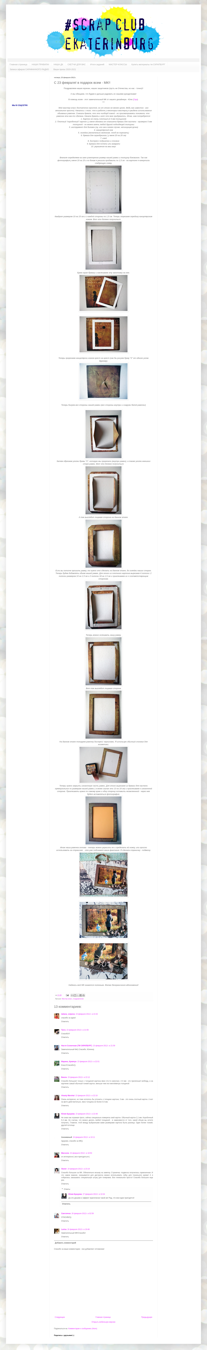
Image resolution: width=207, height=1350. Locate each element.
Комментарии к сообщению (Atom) (82, 1329)
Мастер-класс (67, 999)
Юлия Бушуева (68, 1114)
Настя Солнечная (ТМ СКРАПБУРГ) (76, 1046)
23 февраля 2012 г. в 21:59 (104, 1046)
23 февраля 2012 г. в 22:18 (86, 1096)
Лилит (64, 1169)
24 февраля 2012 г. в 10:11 (84, 1137)
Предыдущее (146, 1317)
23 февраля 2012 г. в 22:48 (87, 1114)
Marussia (65, 1153)
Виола (64, 1077)
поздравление (78, 999)
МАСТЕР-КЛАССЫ (118, 64)
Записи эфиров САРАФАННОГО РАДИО (29, 69)
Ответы (67, 1189)
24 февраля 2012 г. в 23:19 (79, 1169)
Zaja (135, 99)
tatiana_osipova (68, 1014)
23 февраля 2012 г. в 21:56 (77, 1030)
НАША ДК (58, 64)
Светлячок (66, 1213)
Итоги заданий (97, 64)
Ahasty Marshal (68, 1096)
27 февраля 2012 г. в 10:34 (94, 1194)
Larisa (63, 1229)
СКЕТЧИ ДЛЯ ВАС (77, 64)
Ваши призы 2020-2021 (64, 69)
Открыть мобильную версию (103, 1322)
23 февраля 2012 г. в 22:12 (79, 1077)
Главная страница (18, 64)
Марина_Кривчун (68, 1061)
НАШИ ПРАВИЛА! (40, 64)
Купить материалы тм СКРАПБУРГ (148, 64)
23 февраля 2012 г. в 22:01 (88, 1061)
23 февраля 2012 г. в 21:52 (87, 1014)
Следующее (60, 1317)
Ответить (65, 1021)
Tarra (63, 1030)
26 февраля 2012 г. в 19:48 (78, 1229)
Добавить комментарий (65, 1243)
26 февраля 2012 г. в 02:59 (83, 1213)
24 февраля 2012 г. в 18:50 (81, 1153)
